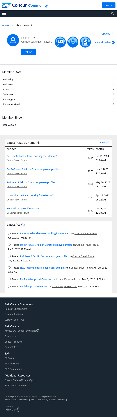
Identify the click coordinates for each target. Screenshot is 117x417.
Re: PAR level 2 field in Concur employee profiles (33, 169)
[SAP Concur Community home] (14, 5)
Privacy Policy (10, 400)
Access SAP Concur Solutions (22, 330)
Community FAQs (14, 314)
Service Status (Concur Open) (20, 380)
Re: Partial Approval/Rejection (23, 208)
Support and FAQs (14, 319)
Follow (28, 52)
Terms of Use (23, 400)
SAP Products (12, 363)
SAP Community (13, 369)
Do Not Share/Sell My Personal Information (48, 400)
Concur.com (11, 336)
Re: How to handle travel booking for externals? (32, 156)
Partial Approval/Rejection (34, 286)
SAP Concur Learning (16, 385)
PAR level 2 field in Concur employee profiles (31, 182)
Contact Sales (12, 347)
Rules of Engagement (16, 309)
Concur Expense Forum (18, 213)
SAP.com (9, 358)
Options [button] (105, 33)
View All (104, 142)
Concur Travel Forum (17, 160)
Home (5, 25)
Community (38, 5)
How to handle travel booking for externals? (30, 195)
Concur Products (13, 341)
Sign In (108, 5)
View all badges (102, 42)
